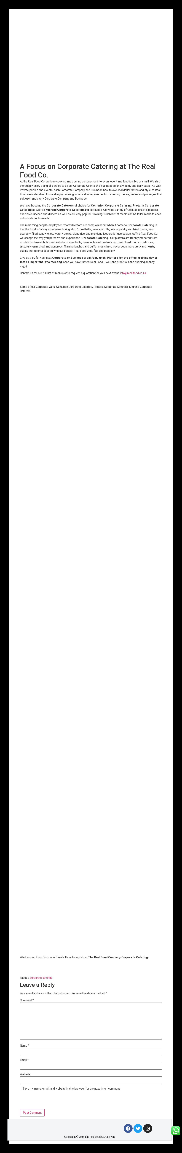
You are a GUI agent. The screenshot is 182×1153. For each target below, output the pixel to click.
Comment (27, 1000)
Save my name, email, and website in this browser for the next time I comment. (71, 1088)
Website (25, 1074)
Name (24, 1045)
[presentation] (47, 1100)
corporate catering (41, 977)
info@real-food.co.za (133, 273)
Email (24, 1060)
